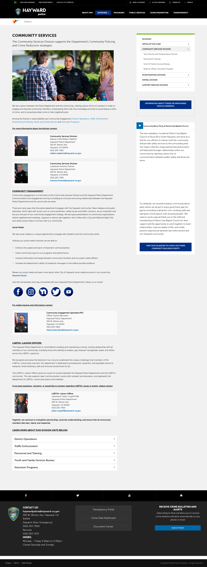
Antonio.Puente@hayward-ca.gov (65, 180)
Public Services (137, 13)
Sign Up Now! (178, 528)
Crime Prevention (159, 13)
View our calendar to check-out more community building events (165, 247)
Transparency (180, 13)
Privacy (8, 563)
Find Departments (46, 2)
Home (15, 21)
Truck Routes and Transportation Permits (160, 54)
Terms (16, 563)
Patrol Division (150, 80)
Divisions (103, 13)
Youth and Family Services (45, 122)
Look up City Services (65, 2)
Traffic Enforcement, (99, 119)
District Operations (80, 119)
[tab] (64, 439)
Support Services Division (155, 85)
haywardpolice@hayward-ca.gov (41, 511)
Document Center (103, 526)
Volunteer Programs (70, 122)
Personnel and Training (22, 122)
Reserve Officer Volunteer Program (158, 69)
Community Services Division (156, 49)
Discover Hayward (27, 2)
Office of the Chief (151, 44)
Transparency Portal (103, 509)
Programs (119, 13)
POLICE (30, 12)
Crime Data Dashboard (103, 518)
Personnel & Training (152, 59)
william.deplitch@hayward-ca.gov (65, 153)
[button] (64, 439)
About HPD (87, 13)
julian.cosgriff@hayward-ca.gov (66, 411)
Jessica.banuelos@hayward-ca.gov (62, 330)
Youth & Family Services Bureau (157, 64)
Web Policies (27, 563)
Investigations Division (154, 75)
